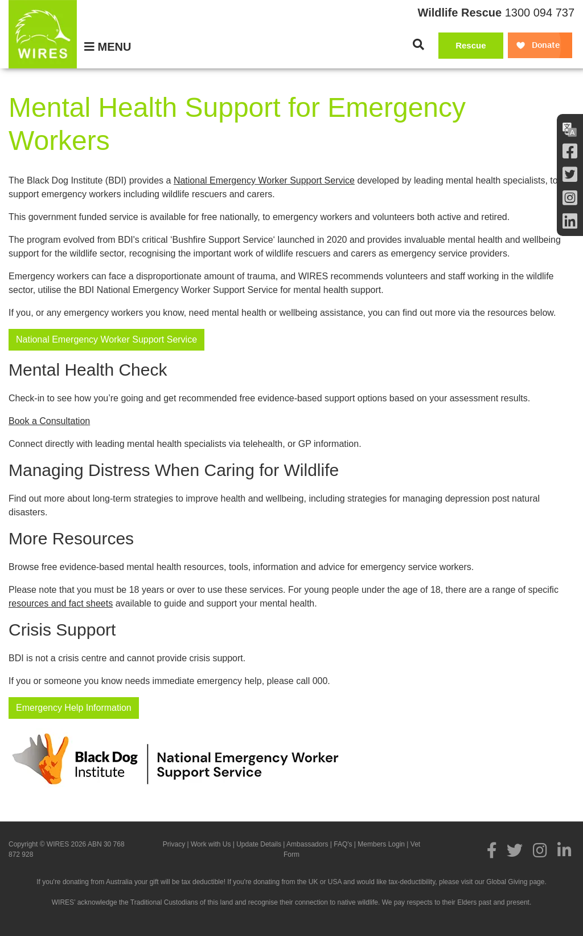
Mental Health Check (88, 369)
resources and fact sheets (61, 603)
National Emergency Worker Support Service (264, 180)
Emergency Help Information (74, 708)
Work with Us (211, 844)
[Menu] (107, 46)
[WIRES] (43, 34)
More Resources (71, 538)
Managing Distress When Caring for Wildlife (174, 470)
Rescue (470, 45)
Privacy (174, 844)
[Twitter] (570, 174)
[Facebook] (570, 151)
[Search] (418, 44)
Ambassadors (307, 844)
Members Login (381, 844)
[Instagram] (570, 198)
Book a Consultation (49, 421)
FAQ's (343, 844)
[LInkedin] (570, 221)
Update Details (258, 844)
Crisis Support (62, 629)
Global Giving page (515, 882)
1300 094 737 (539, 12)
